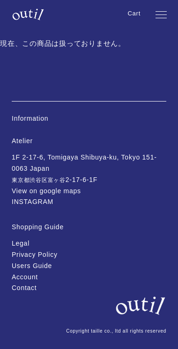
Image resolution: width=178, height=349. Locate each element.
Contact (24, 287)
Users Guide (32, 265)
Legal (21, 243)
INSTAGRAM (32, 201)
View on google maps (46, 191)
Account (25, 277)
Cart (134, 13)
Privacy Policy (35, 254)
